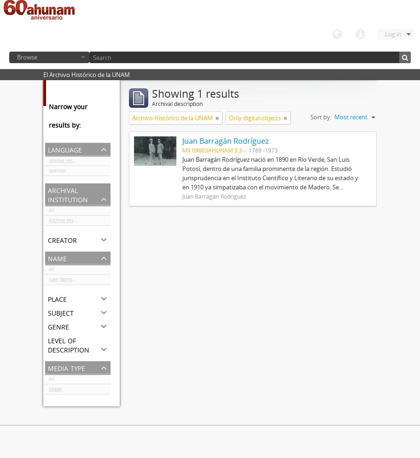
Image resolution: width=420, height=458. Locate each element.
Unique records (65, 162)
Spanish (57, 172)
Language (337, 34)
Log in (393, 34)
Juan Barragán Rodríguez (76, 281)
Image (55, 391)
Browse (27, 57)
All (51, 212)
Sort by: (321, 117)
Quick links (360, 34)
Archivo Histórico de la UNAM (80, 222)
